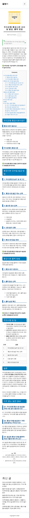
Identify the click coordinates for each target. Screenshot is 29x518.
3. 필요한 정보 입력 (11, 86)
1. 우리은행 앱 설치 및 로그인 (14, 83)
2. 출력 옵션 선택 (11, 96)
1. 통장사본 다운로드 (12, 94)
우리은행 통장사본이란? (10, 75)
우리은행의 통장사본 (12, 79)
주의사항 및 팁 (7, 99)
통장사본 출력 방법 (9, 92)
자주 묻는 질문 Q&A (9, 103)
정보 (15, 453)
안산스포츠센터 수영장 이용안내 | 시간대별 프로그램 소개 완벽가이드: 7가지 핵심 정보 (14, 484)
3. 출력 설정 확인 (11, 98)
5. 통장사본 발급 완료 (12, 90)
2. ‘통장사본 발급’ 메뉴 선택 (13, 85)
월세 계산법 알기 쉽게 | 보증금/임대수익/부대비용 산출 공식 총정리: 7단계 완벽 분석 (14, 491)
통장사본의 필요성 (11, 77)
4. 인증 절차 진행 (11, 88)
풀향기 (5, 4)
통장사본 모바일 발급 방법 (11, 81)
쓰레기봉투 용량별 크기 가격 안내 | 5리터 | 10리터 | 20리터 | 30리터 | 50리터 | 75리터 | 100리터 (14, 456)
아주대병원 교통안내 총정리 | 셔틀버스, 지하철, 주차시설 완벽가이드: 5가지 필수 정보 (14, 502)
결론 (5, 101)
